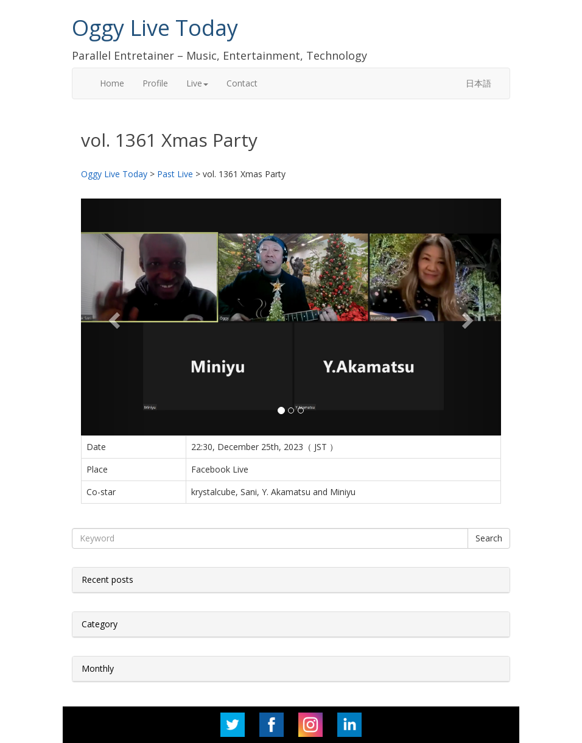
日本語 (478, 83)
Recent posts (107, 579)
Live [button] (197, 83)
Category (99, 624)
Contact (242, 83)
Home (112, 83)
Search (488, 538)
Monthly (98, 668)
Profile (155, 83)
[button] (112, 317)
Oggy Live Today (155, 28)
